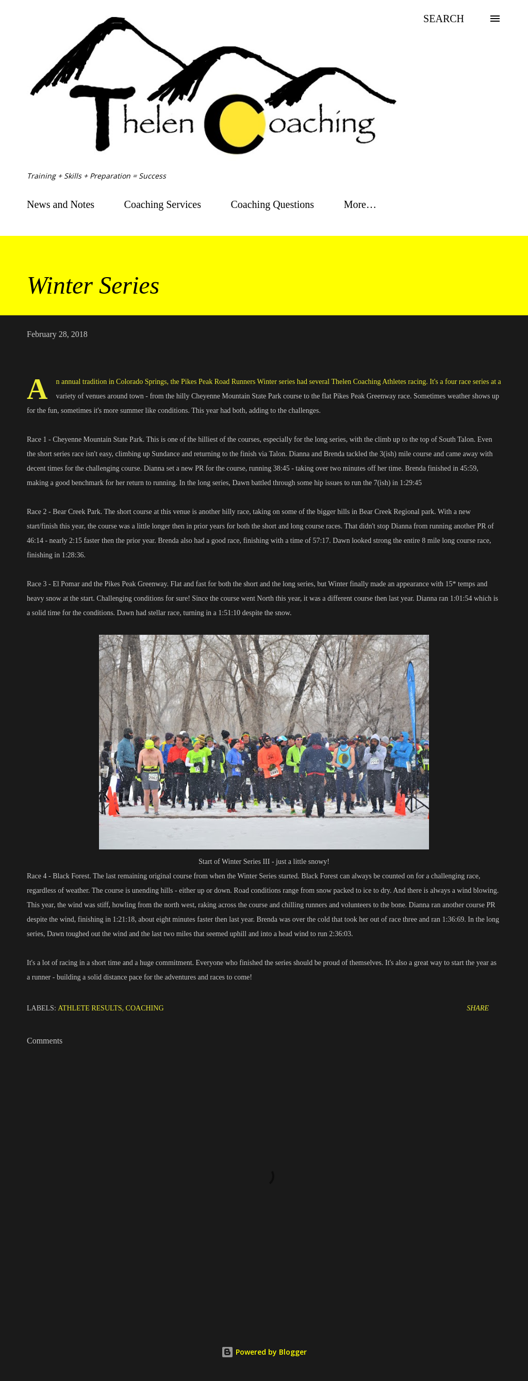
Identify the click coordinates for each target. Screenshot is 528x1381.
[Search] (443, 18)
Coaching (145, 1008)
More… (360, 204)
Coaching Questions (273, 204)
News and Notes (60, 204)
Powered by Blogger (264, 1352)
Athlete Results (90, 1008)
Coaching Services (162, 204)
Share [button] (478, 1008)
